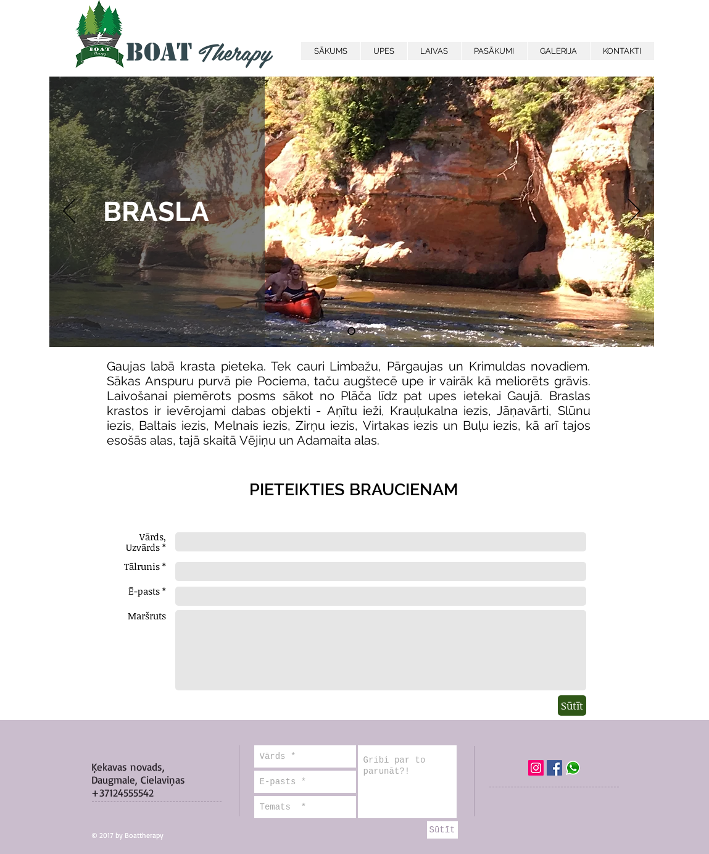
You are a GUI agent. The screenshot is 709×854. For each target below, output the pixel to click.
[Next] (634, 212)
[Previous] (69, 212)
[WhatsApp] (573, 768)
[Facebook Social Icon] (554, 768)
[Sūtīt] (572, 705)
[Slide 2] (351, 331)
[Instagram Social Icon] (536, 768)
